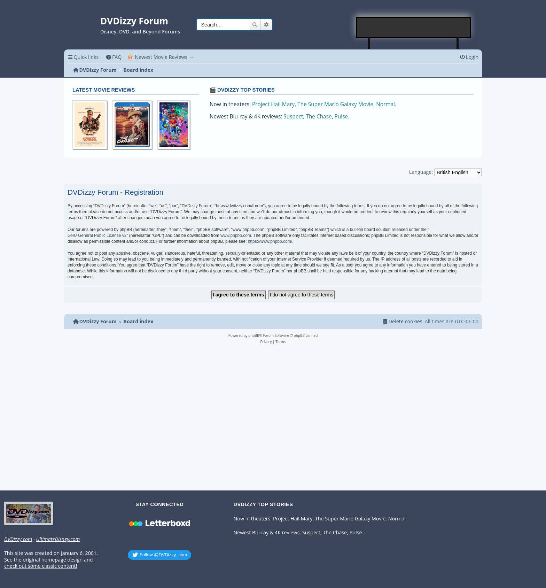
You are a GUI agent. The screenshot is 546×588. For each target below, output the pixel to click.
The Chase (319, 116)
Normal (385, 104)
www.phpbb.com (235, 235)
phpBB (253, 335)
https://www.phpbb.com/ (270, 241)
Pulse (341, 116)
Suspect (293, 116)
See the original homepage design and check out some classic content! (48, 563)
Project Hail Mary (273, 104)
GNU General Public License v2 (97, 235)
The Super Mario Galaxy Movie (335, 104)
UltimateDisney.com (58, 539)
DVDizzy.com (18, 539)
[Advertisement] (413, 27)
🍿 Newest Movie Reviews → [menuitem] (160, 57)
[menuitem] (114, 57)
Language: (421, 172)
